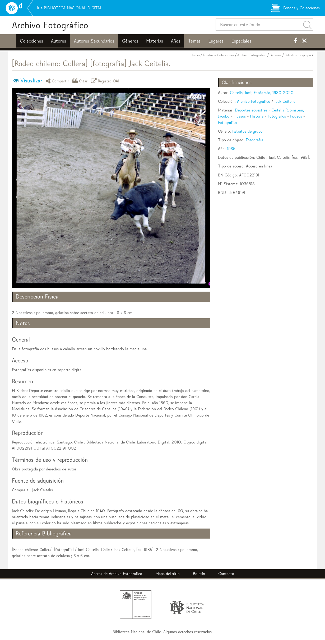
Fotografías (227, 122)
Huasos (240, 116)
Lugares (216, 41)
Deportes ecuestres (251, 110)
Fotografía (254, 139)
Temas (194, 41)
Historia (256, 116)
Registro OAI (106, 80)
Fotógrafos (277, 116)
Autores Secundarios (94, 41)
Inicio (196, 55)
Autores (58, 41)
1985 (231, 148)
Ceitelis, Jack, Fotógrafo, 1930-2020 (262, 92)
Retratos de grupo (298, 55)
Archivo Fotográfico (50, 25)
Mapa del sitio (167, 573)
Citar (80, 80)
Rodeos (296, 116)
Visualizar (31, 80)
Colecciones (31, 41)
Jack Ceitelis (284, 101)
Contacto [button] (226, 573)
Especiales (241, 41)
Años (175, 41)
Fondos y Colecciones (218, 55)
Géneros (130, 41)
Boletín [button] (199, 573)
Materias (154, 41)
